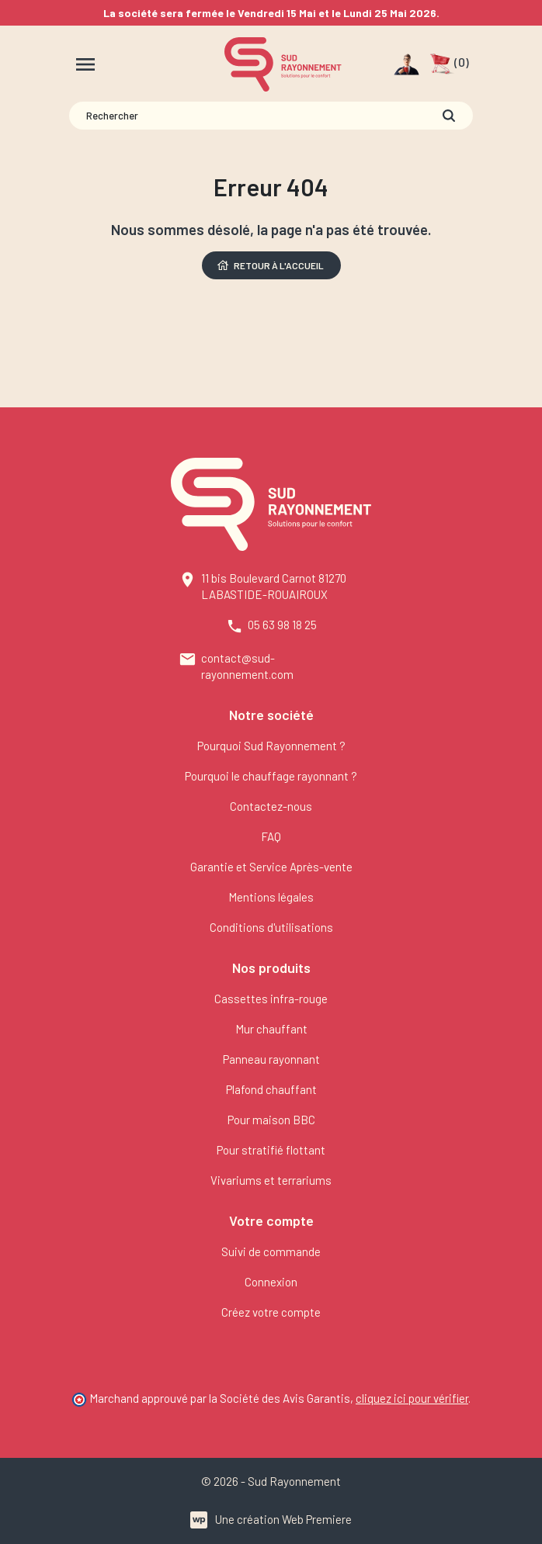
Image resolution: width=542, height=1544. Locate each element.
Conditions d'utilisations (271, 927)
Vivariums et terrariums (271, 1180)
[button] (449, 64)
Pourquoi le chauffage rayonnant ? (271, 776)
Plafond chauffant (271, 1089)
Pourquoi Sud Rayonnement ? (271, 746)
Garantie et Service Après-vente (271, 867)
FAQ (271, 836)
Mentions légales (271, 897)
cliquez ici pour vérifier (412, 1398)
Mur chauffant (271, 1029)
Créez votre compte (271, 1312)
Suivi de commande (271, 1251)
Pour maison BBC (271, 1120)
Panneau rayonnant (271, 1059)
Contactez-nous (271, 806)
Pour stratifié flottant (271, 1150)
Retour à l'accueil (270, 265)
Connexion (271, 1282)
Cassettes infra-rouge (271, 999)
